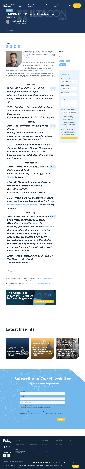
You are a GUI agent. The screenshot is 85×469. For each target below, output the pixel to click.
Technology (70, 345)
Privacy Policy (70, 129)
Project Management (33, 449)
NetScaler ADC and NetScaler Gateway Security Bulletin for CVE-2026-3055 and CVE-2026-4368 (42, 351)
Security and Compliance (16, 347)
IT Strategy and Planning (34, 448)
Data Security (59, 444)
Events (41, 4)
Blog (71, 451)
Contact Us (77, 5)
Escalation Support (33, 446)
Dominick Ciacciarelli (19, 21)
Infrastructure (62, 51)
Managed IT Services (19, 444)
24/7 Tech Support (60, 451)
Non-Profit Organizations (48, 451)
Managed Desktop (33, 444)
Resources (72, 449)
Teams (10, 177)
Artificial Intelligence (65, 341)
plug (35, 223)
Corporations (45, 446)
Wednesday (49, 278)
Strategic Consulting (60, 448)
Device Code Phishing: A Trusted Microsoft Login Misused (16, 353)
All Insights (11, 30)
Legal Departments (46, 449)
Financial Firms (45, 448)
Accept (76, 466)
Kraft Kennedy (30, 73)
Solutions (13, 4)
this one (49, 226)
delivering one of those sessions (45, 70)
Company (48, 4)
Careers (71, 448)
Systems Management (61, 446)
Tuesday (41, 278)
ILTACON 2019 (27, 57)
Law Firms (44, 444)
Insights (71, 347)
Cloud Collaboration (60, 449)
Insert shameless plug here (22, 204)
